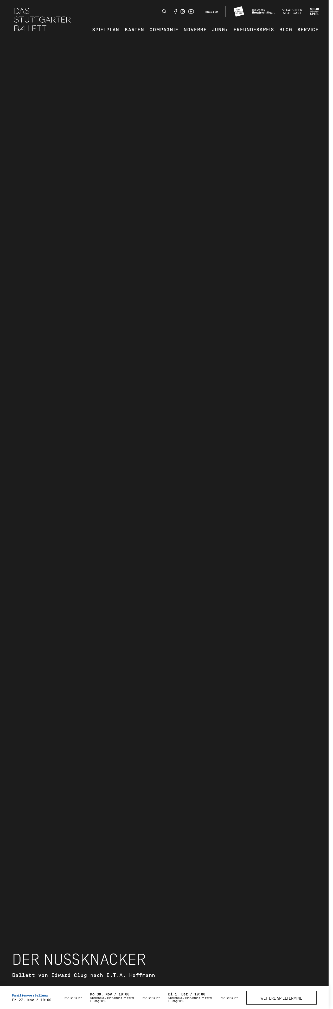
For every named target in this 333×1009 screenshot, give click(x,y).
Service (308, 30)
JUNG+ (220, 30)
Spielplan (105, 30)
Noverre (195, 30)
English (211, 12)
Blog (285, 30)
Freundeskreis (254, 30)
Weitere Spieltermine (281, 998)
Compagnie (164, 30)
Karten (134, 30)
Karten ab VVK (73, 997)
